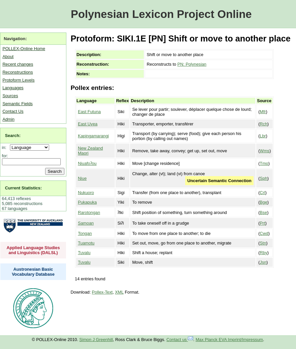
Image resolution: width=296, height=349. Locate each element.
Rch (263, 123)
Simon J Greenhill (96, 339)
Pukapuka (87, 202)
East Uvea (88, 123)
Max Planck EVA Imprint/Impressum (229, 339)
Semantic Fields (17, 103)
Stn (263, 243)
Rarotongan (89, 212)
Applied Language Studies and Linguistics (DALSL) (33, 250)
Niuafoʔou (87, 163)
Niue (82, 178)
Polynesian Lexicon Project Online (161, 14)
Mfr (263, 111)
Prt (262, 223)
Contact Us (12, 111)
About (7, 56)
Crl (262, 192)
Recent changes (17, 64)
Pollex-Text (102, 292)
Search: (13, 135)
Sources (10, 95)
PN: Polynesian (192, 64)
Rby (263, 252)
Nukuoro (86, 192)
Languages (12, 87)
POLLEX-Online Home (23, 48)
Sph (263, 178)
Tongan (85, 233)
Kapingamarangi (93, 135)
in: (5, 147)
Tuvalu (84, 252)
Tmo (264, 163)
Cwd (264, 233)
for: (5, 155)
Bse (263, 212)
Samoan (86, 223)
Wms (264, 150)
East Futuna (89, 111)
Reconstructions (17, 72)
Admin (8, 119)
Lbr (263, 135)
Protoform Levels (18, 80)
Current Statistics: (23, 187)
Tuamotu (86, 243)
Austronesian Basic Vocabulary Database (33, 272)
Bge (263, 202)
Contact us (180, 339)
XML (119, 292)
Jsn (263, 262)
